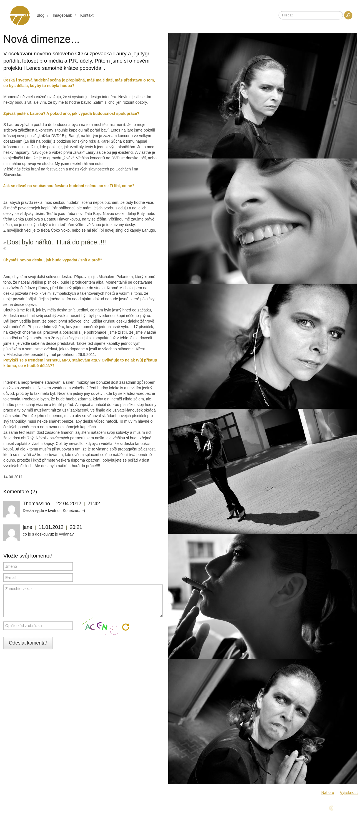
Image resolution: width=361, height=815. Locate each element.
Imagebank (62, 15)
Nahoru (327, 792)
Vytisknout (349, 792)
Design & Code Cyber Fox (327, 808)
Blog (40, 15)
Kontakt (86, 15)
